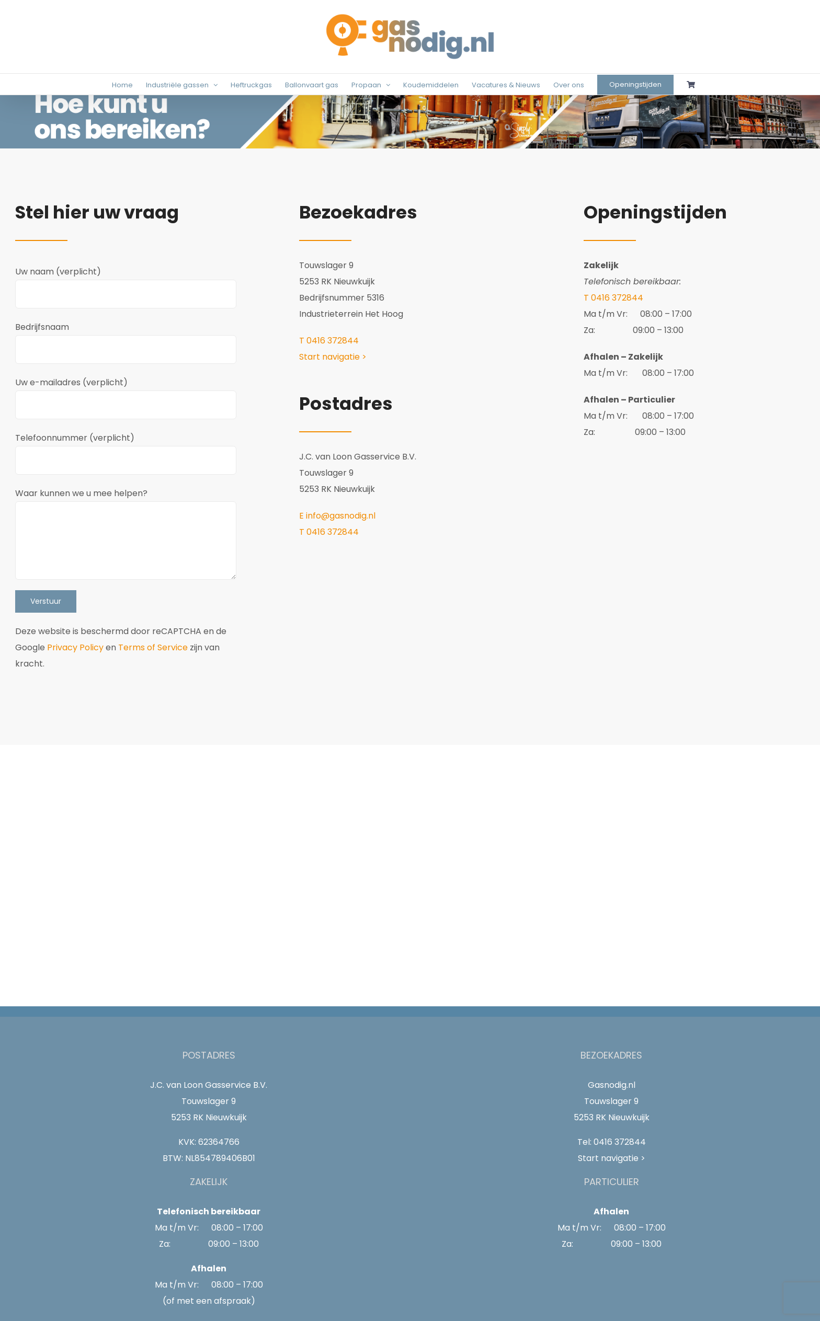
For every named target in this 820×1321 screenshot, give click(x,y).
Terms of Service (153, 647)
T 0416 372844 (329, 341)
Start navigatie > (333, 357)
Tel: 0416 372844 (611, 1142)
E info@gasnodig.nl (337, 516)
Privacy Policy (75, 647)
